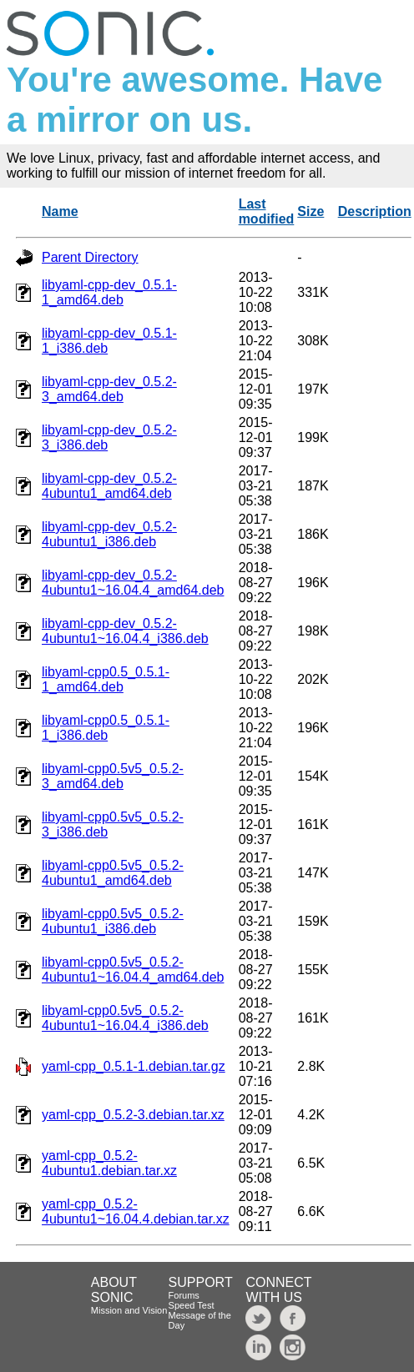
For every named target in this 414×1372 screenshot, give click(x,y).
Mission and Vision (129, 1310)
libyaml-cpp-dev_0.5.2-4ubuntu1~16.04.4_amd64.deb (133, 582)
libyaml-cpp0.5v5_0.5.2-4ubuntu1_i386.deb (113, 921)
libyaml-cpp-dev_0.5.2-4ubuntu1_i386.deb (109, 534)
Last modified (267, 211)
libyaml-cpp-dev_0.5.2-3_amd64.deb (109, 389)
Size (310, 211)
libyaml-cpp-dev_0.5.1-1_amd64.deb (109, 292)
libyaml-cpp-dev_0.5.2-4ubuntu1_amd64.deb (109, 485)
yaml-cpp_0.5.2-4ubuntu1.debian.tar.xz (109, 1163)
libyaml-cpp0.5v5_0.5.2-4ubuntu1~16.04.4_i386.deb (125, 1018)
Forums (184, 1295)
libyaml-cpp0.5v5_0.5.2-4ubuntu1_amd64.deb (113, 872)
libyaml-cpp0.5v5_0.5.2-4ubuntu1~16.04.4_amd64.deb (133, 969)
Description (374, 211)
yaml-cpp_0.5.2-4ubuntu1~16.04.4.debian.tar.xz (136, 1211)
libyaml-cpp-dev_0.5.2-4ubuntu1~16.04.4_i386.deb (125, 631)
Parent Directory (90, 257)
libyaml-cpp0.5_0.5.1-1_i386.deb (105, 727)
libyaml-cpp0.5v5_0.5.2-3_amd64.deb (113, 776)
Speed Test (192, 1305)
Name (60, 211)
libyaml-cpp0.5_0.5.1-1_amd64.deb (105, 679)
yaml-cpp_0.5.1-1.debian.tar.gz (133, 1066)
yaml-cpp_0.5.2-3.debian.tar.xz (133, 1115)
